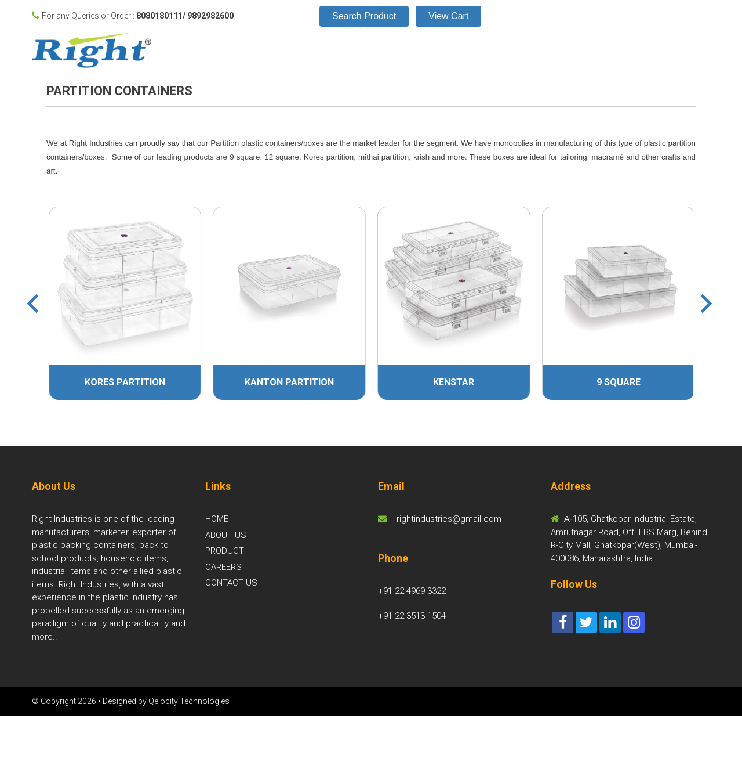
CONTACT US (231, 583)
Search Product (364, 16)
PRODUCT (224, 551)
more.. (44, 636)
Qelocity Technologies (189, 701)
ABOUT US (225, 535)
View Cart (448, 16)
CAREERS (223, 567)
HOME (216, 519)
